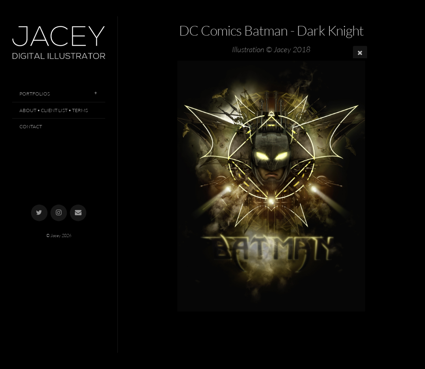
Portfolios (34, 94)
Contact (30, 126)
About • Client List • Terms (53, 110)
